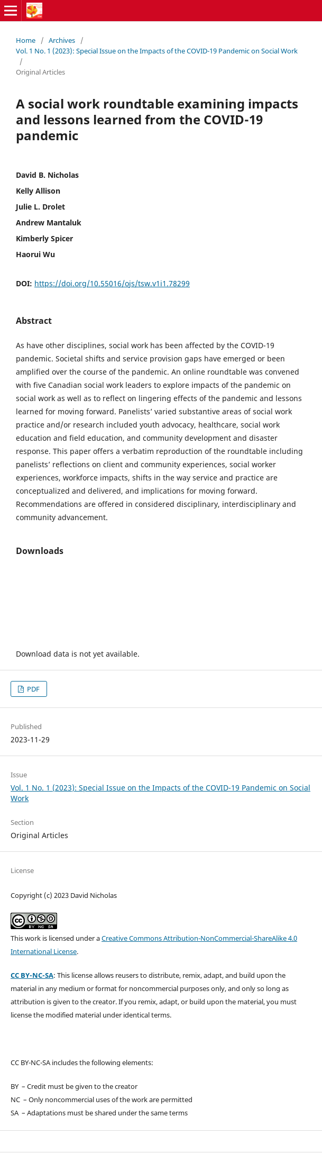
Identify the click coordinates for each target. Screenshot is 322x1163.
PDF (32, 689)
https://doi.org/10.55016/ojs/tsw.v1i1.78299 (112, 283)
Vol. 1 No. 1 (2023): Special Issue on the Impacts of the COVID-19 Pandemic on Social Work (157, 51)
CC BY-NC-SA (32, 975)
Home (25, 40)
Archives (62, 40)
